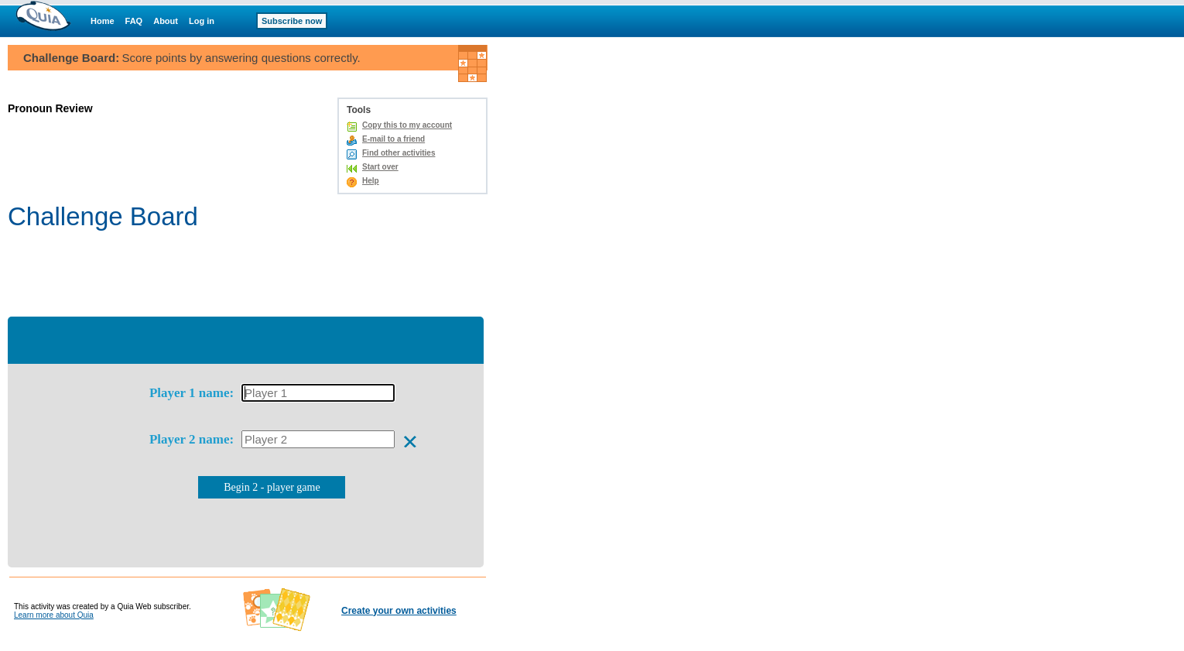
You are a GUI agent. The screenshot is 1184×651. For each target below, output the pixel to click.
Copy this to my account (407, 125)
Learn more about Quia (54, 615)
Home (103, 21)
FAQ (134, 21)
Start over (380, 167)
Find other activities (398, 153)
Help (370, 180)
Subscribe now (292, 21)
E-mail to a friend (393, 139)
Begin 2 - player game (272, 487)
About (165, 21)
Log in (201, 21)
